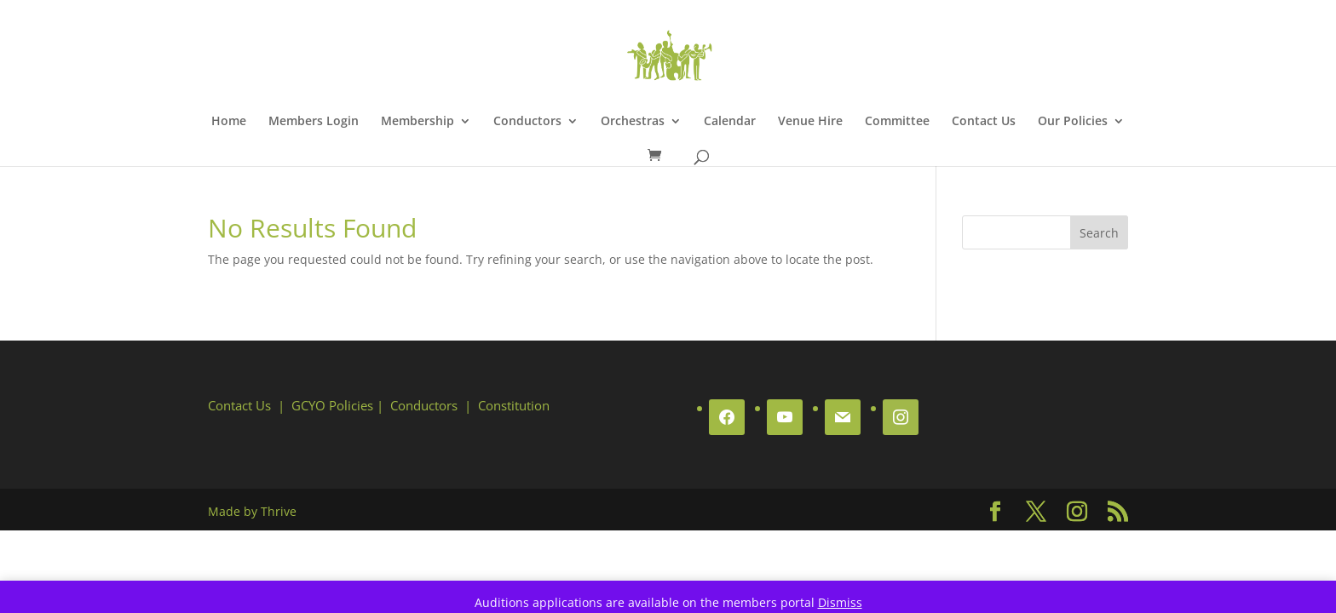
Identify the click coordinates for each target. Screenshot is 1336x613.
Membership (417, 122)
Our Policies (1073, 122)
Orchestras (633, 122)
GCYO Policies (332, 405)
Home (228, 122)
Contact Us (984, 122)
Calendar (730, 122)
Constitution (514, 405)
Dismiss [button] (840, 602)
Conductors (527, 122)
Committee (897, 122)
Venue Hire (810, 122)
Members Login (313, 122)
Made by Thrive (252, 511)
